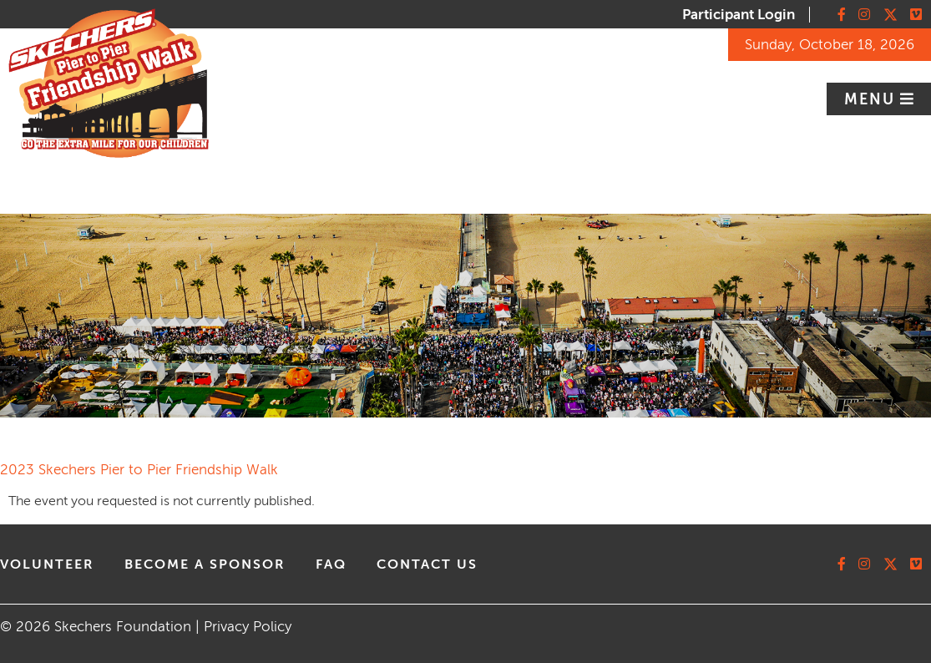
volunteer (47, 564)
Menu (872, 99)
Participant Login (738, 15)
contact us (427, 564)
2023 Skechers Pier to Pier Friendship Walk (139, 470)
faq (331, 564)
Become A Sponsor (205, 564)
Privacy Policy (247, 627)
